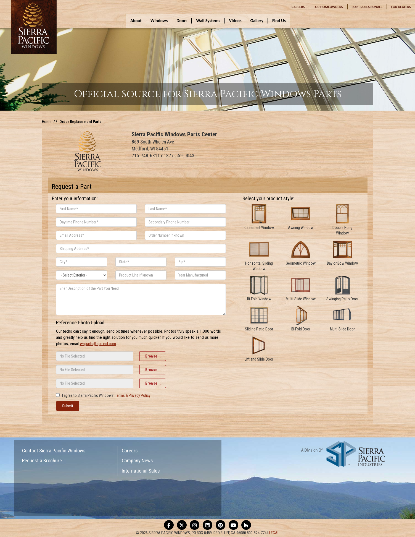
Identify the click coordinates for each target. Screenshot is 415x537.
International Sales (141, 471)
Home (46, 121)
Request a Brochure (42, 460)
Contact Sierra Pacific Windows (54, 450)
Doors (181, 20)
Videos (235, 20)
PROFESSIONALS (367, 7)
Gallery (256, 20)
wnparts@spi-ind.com (98, 343)
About (136, 20)
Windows (159, 20)
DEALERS (401, 7)
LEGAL (274, 533)
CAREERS (298, 7)
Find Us (279, 20)
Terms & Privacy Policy (132, 395)
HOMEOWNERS (328, 7)
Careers (130, 450)
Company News (137, 460)
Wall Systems (208, 20)
